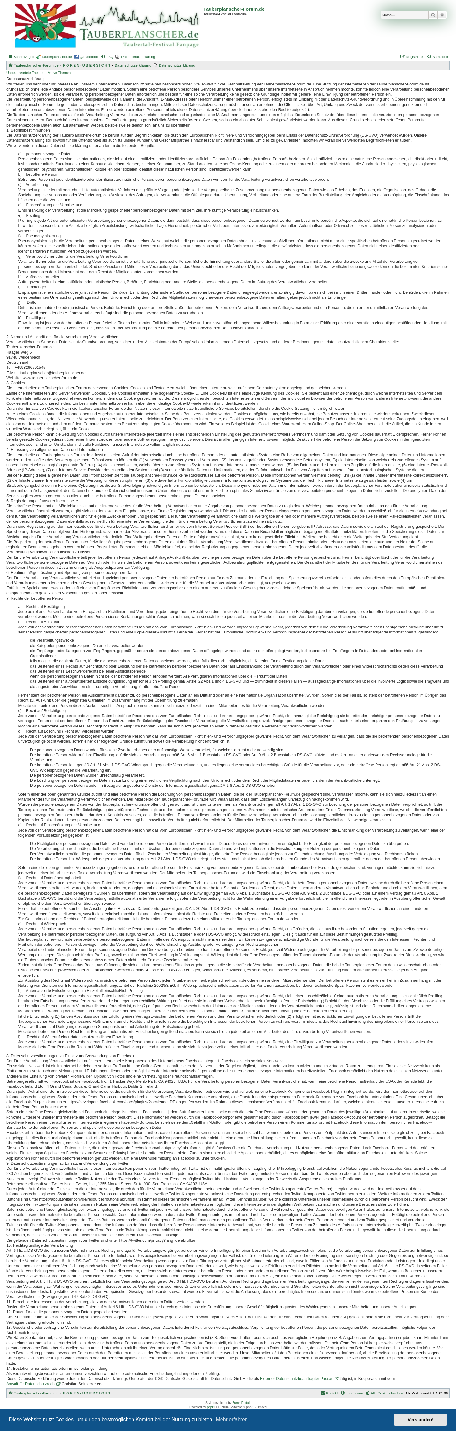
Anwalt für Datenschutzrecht (31, 1384)
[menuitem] (107, 57)
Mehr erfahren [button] (232, 1419)
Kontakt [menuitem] (329, 1393)
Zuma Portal (240, 1402)
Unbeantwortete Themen (25, 72)
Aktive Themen (59, 72)
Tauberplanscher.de (57, 57)
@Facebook (89, 57)
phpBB (211, 1407)
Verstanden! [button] (421, 1419)
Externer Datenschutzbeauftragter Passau (297, 1378)
